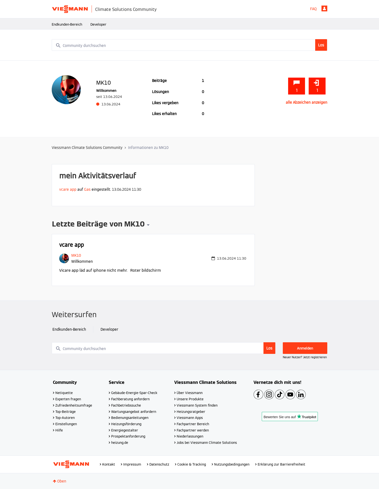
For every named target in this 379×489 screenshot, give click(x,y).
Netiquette (64, 393)
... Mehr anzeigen (232, 270)
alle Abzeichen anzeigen (306, 102)
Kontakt (108, 464)
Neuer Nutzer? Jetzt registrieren (305, 357)
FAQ (313, 9)
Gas (87, 189)
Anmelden (324, 8)
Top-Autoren (65, 418)
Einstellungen (66, 424)
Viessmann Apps (190, 418)
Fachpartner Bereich (193, 424)
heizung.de (119, 442)
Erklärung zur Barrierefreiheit (281, 464)
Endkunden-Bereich (67, 24)
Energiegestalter (124, 430)
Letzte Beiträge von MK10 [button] (98, 225)
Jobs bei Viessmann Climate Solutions (207, 442)
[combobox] (189, 45)
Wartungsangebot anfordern (133, 411)
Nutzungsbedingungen (231, 464)
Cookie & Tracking (191, 464)
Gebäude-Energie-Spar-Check (134, 393)
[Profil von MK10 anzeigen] (76, 255)
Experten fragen (68, 399)
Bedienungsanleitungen (129, 418)
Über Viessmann (190, 393)
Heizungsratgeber (191, 411)
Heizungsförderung (126, 424)
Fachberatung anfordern (130, 399)
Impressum (132, 464)
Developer (98, 24)
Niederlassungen (190, 436)
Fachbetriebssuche (126, 405)
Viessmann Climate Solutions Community (87, 147)
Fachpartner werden (193, 430)
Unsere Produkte (190, 399)
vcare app (67, 189)
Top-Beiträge (65, 411)
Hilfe (59, 430)
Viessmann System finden (197, 405)
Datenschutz (159, 464)
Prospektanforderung (128, 436)
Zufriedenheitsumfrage (73, 405)
